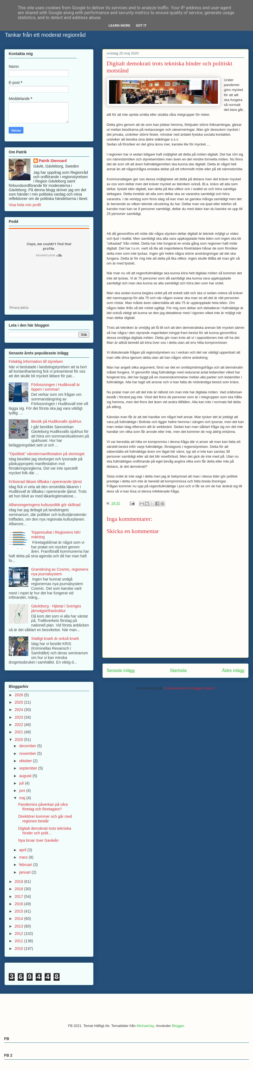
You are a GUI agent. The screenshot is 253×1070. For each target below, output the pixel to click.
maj (22, 798)
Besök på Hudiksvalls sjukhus (56, 421)
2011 (19, 941)
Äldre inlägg (233, 670)
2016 (19, 904)
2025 (19, 702)
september (28, 768)
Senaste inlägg (121, 670)
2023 (19, 717)
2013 (19, 926)
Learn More (119, 25)
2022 (19, 724)
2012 (19, 933)
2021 (19, 732)
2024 (19, 709)
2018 (19, 889)
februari (26, 864)
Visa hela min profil (25, 205)
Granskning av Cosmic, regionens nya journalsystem (59, 571)
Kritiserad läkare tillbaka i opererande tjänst (45, 481)
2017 (19, 896)
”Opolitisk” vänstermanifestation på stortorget (47, 454)
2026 (19, 695)
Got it (141, 25)
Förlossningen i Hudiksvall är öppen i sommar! (55, 386)
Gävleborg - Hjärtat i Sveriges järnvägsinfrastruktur (56, 608)
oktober (26, 761)
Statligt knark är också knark (55, 638)
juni (22, 790)
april (23, 850)
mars (24, 857)
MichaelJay (145, 1026)
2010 (19, 948)
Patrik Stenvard (53, 161)
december (28, 746)
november (28, 753)
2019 (19, 881)
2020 (19, 739)
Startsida (178, 670)
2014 (19, 918)
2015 (19, 911)
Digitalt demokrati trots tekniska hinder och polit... (44, 830)
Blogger (178, 1026)
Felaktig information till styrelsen (36, 361)
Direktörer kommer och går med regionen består (45, 818)
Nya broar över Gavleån (38, 840)
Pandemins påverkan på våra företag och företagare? (43, 806)
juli (22, 783)
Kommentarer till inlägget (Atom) (189, 688)
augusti (25, 776)
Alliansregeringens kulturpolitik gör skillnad (45, 505)
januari (25, 872)
